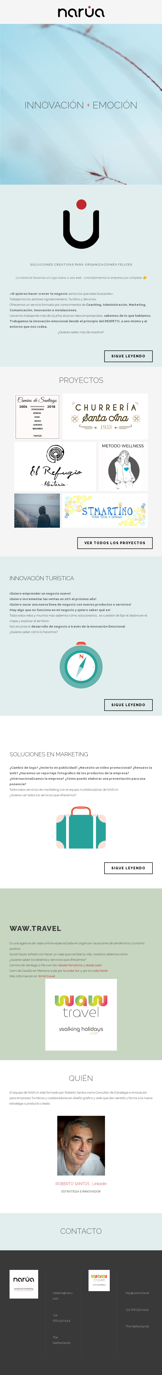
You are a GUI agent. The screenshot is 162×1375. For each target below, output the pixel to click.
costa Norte (100, 970)
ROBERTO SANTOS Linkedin (81, 1184)
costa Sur (73, 970)
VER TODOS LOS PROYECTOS (115, 543)
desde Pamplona (70, 965)
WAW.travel (46, 976)
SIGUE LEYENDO (128, 356)
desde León (94, 965)
